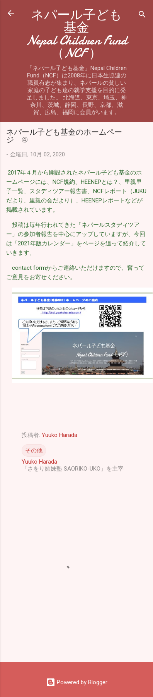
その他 (33, 450)
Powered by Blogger (76, 682)
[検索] (142, 15)
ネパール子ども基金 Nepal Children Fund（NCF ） (83, 34)
